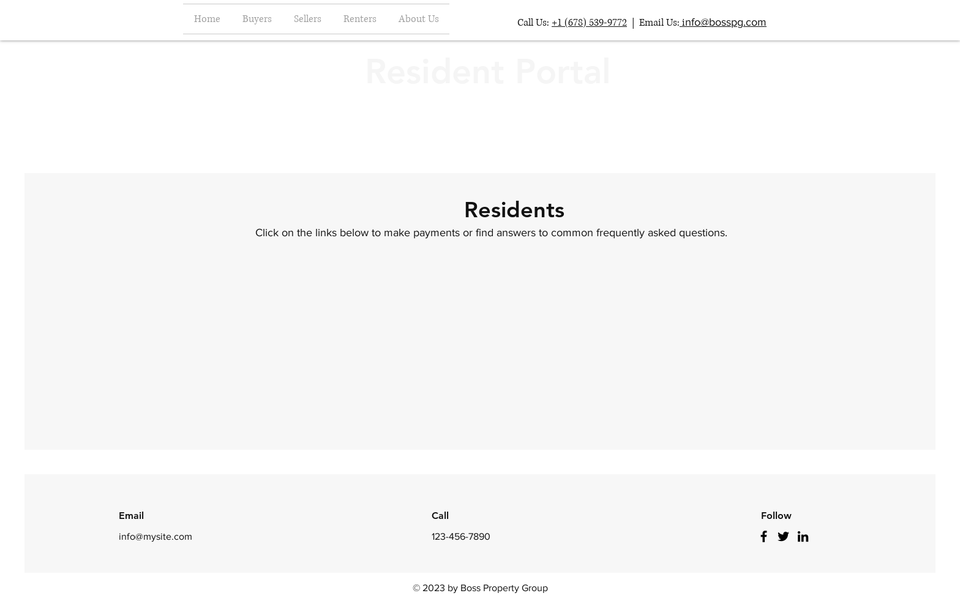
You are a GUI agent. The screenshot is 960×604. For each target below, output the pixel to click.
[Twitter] (783, 536)
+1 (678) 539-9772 (589, 22)
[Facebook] (763, 536)
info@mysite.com (155, 536)
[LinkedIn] (803, 536)
